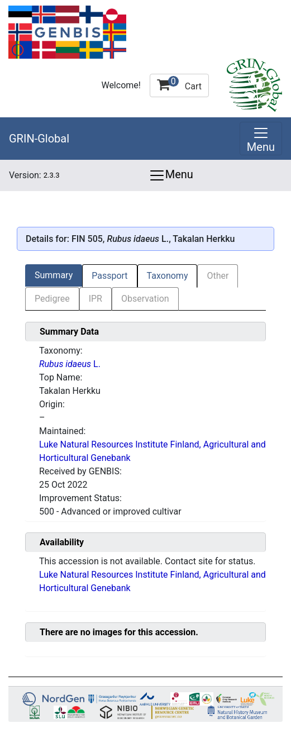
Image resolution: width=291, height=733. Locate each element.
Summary (54, 275)
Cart (179, 84)
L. (70, 364)
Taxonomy (167, 275)
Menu (171, 175)
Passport (109, 275)
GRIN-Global (39, 138)
